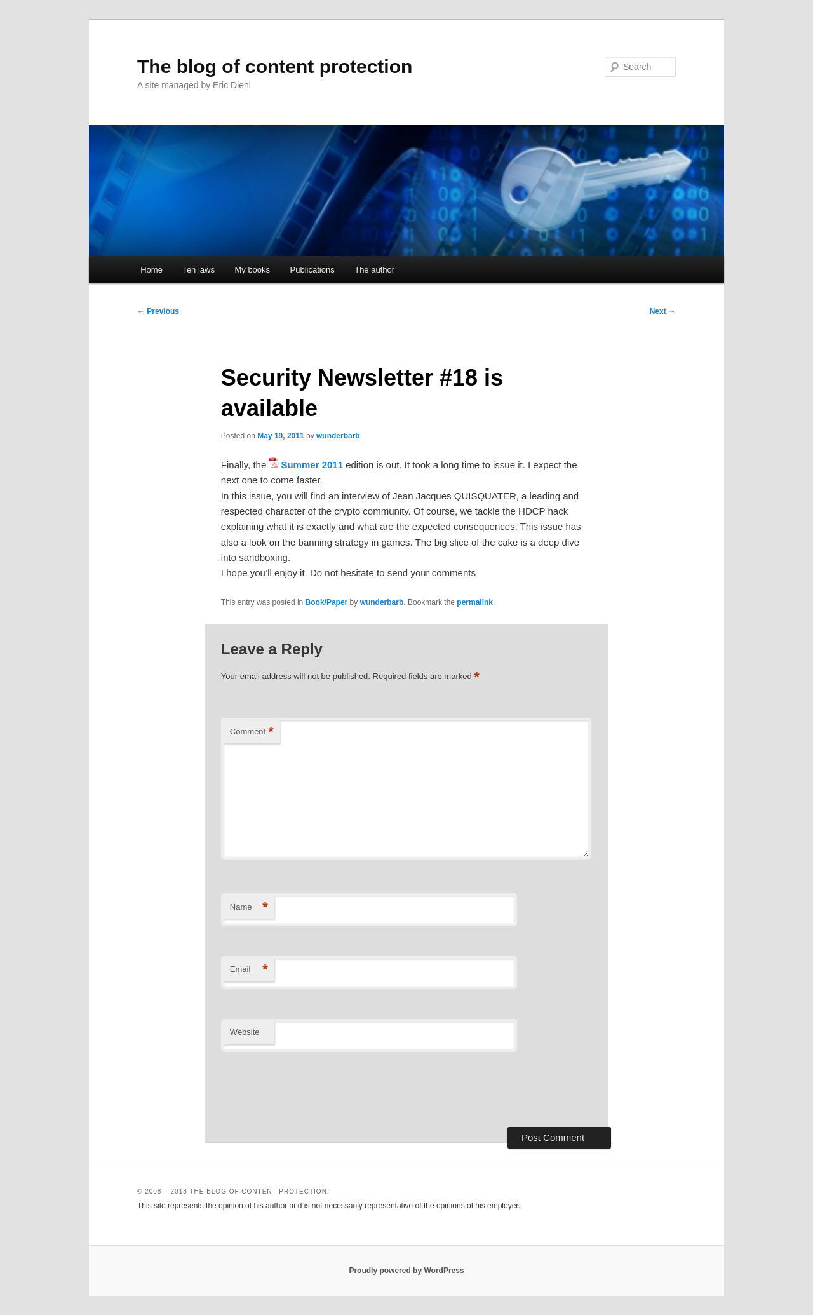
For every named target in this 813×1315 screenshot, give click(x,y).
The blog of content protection (274, 66)
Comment (252, 732)
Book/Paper (327, 602)
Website (245, 1032)
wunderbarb (338, 435)
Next (663, 311)
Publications (312, 269)
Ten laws (198, 269)
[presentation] (317, 1089)
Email (249, 970)
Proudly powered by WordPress (406, 1270)
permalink (475, 602)
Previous (158, 311)
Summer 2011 (312, 464)
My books (252, 269)
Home (151, 269)
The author (374, 269)
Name (249, 907)
